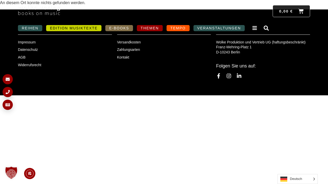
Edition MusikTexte (74, 28)
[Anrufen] (8, 92)
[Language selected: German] (298, 179)
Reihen (30, 28)
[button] (11, 173)
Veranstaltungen (219, 28)
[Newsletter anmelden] (8, 105)
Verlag (255, 28)
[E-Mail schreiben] (8, 79)
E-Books (119, 28)
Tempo (178, 28)
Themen (150, 28)
